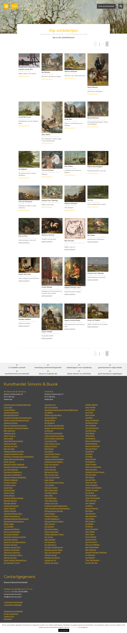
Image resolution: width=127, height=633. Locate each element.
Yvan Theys (89, 534)
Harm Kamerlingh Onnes (54, 482)
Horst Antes (90, 410)
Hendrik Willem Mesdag (13, 498)
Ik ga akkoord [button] (64, 630)
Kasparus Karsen (10, 444)
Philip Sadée (9, 524)
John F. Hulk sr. (10, 436)
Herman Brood (91, 449)
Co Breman (49, 431)
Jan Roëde (89, 524)
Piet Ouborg (90, 521)
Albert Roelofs (10, 508)
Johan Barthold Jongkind (13, 441)
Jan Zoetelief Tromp (12, 563)
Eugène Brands (91, 443)
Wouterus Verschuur (12, 552)
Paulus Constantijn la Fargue (15, 425)
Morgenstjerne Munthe (54, 511)
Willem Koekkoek (11, 480)
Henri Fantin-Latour (52, 444)
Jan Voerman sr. (51, 545)
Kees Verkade (50, 539)
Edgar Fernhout (51, 446)
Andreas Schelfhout (11, 529)
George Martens (91, 508)
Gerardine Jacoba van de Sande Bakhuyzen (61, 410)
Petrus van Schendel (12, 532)
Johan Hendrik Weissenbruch (15, 560)
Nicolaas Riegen (10, 503)
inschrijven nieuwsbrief (13, 602)
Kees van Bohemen (92, 441)
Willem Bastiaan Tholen (54, 534)
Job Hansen (89, 477)
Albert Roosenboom (12, 516)
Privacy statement (11, 614)
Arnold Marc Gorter (52, 454)
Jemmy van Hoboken (93, 488)
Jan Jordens (89, 493)
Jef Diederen (90, 462)
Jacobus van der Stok (12, 547)
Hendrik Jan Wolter (52, 558)
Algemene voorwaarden (13, 611)
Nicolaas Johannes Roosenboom (16, 519)
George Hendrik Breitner (54, 428)
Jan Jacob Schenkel (11, 534)
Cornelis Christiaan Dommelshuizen (18, 418)
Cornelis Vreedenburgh (54, 547)
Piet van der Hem (51, 475)
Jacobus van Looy (51, 503)
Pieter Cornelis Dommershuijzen (16, 420)
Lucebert (89, 506)
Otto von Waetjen (92, 545)
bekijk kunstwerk (24, 76)
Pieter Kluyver (9, 462)
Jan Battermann (91, 423)
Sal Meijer (89, 511)
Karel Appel (90, 415)
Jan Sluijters (49, 527)
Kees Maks (49, 495)
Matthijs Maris (9, 490)
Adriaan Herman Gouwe (94, 472)
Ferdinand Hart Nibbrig (54, 462)
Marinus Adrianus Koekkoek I (15, 477)
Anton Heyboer (91, 485)
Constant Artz (50, 405)
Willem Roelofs (10, 511)
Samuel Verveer (10, 558)
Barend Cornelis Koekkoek (14, 464)
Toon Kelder (49, 485)
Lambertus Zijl (50, 560)
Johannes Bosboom (11, 412)
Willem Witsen (51, 555)
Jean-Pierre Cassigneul (53, 433)
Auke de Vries (90, 539)
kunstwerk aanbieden (13, 605)
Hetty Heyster (50, 469)
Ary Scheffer (9, 527)
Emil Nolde (89, 519)
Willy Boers (90, 436)
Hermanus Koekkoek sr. (13, 472)
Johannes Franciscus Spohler (15, 537)
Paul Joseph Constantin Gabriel (16, 428)
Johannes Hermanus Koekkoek (15, 467)
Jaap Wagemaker (92, 547)
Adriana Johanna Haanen (54, 459)
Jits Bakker (49, 412)
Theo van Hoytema (52, 477)
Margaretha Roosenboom (14, 521)
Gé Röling (89, 526)
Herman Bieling (51, 418)
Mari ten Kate (9, 449)
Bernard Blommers (11, 415)
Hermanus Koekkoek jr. (13, 475)
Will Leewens (90, 500)
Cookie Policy (9, 616)
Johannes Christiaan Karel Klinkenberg (19, 457)
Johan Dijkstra (90, 459)
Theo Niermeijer (51, 501)
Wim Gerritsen (91, 469)
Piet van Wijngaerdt (52, 552)
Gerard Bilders (9, 410)
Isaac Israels (49, 480)
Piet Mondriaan (51, 498)
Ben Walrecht (90, 550)
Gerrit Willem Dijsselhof (54, 438)
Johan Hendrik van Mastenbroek (57, 508)
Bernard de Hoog (51, 472)
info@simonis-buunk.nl (13, 597)
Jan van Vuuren (91, 542)
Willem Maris (9, 493)
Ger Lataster (90, 503)
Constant (88, 454)
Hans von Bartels (92, 420)
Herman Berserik (92, 428)
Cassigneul (89, 451)
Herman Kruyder (51, 488)
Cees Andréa (90, 407)
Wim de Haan (90, 475)
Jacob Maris (8, 488)
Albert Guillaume (52, 457)
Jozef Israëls (8, 438)
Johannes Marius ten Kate (14, 451)
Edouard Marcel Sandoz (54, 521)
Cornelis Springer (10, 545)
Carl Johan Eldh (51, 441)
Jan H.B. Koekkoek (11, 469)
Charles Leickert (10, 482)
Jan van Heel (90, 480)
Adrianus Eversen (11, 423)
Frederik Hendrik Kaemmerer (56, 506)
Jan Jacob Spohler (11, 539)
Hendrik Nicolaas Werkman (96, 552)
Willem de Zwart (51, 563)
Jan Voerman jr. (50, 542)
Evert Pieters (50, 514)
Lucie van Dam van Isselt (54, 436)
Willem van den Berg (53, 415)
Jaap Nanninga (91, 516)
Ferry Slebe (90, 532)
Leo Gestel (49, 451)
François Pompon (51, 516)
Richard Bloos (50, 420)
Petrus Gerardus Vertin (13, 555)
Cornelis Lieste (9, 485)
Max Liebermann (51, 490)
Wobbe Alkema (91, 405)
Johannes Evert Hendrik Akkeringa (17, 405)
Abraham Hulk (9, 433)
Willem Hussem (91, 490)
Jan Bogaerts (50, 423)
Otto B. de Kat (91, 495)
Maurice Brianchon (92, 446)
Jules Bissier (90, 433)
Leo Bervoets (90, 431)
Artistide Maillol (51, 493)
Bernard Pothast (10, 501)
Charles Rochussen (11, 506)
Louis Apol (8, 407)
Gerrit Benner (90, 425)
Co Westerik (90, 555)
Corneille (88, 456)
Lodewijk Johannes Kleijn (13, 454)
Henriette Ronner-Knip (13, 514)
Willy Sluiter (50, 524)
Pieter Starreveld (51, 532)
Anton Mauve (9, 495)
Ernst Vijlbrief (90, 537)
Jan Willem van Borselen (54, 425)
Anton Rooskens (91, 529)
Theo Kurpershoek (92, 498)
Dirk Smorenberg (51, 529)
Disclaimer (8, 619)
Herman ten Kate (10, 446)
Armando (89, 418)
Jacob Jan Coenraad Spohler (14, 542)
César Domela (90, 464)
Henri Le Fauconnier (93, 467)
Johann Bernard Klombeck (14, 459)
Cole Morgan (90, 513)
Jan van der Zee (91, 563)
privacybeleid (74, 627)
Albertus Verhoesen (12, 550)
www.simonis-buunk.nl (13, 594)
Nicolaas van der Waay (53, 550)
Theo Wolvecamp (92, 560)
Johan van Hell (50, 467)
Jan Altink (89, 412)
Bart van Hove (9, 431)
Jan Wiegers (90, 558)
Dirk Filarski (49, 449)
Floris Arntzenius (51, 407)
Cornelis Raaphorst (52, 519)
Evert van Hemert (52, 464)
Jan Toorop (49, 537)
